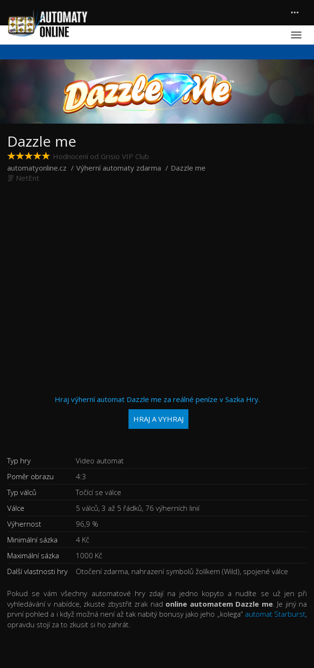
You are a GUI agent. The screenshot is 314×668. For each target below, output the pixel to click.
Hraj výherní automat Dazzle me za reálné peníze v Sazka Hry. (157, 411)
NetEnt (27, 178)
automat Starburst (275, 614)
